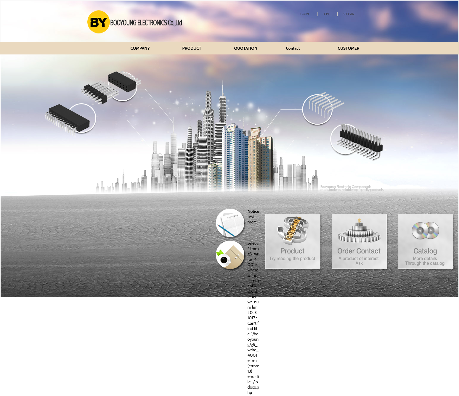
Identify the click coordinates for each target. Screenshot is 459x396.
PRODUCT (191, 48)
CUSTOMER (348, 48)
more (252, 222)
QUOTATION (245, 48)
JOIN (323, 14)
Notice (253, 211)
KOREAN (345, 14)
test (251, 216)
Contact (293, 48)
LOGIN (303, 14)
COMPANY (140, 48)
